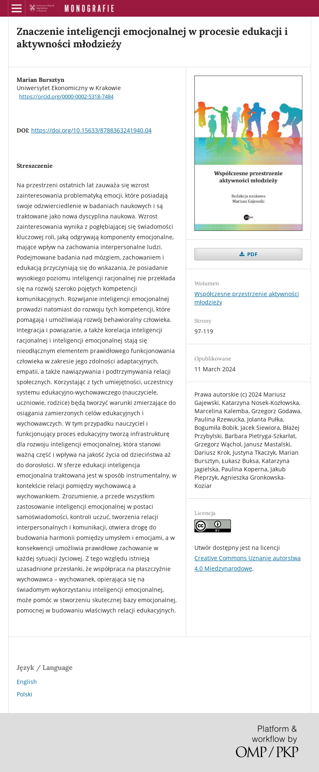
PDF (252, 254)
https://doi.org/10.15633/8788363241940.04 (91, 130)
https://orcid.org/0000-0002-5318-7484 (66, 96)
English (27, 682)
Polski (24, 694)
